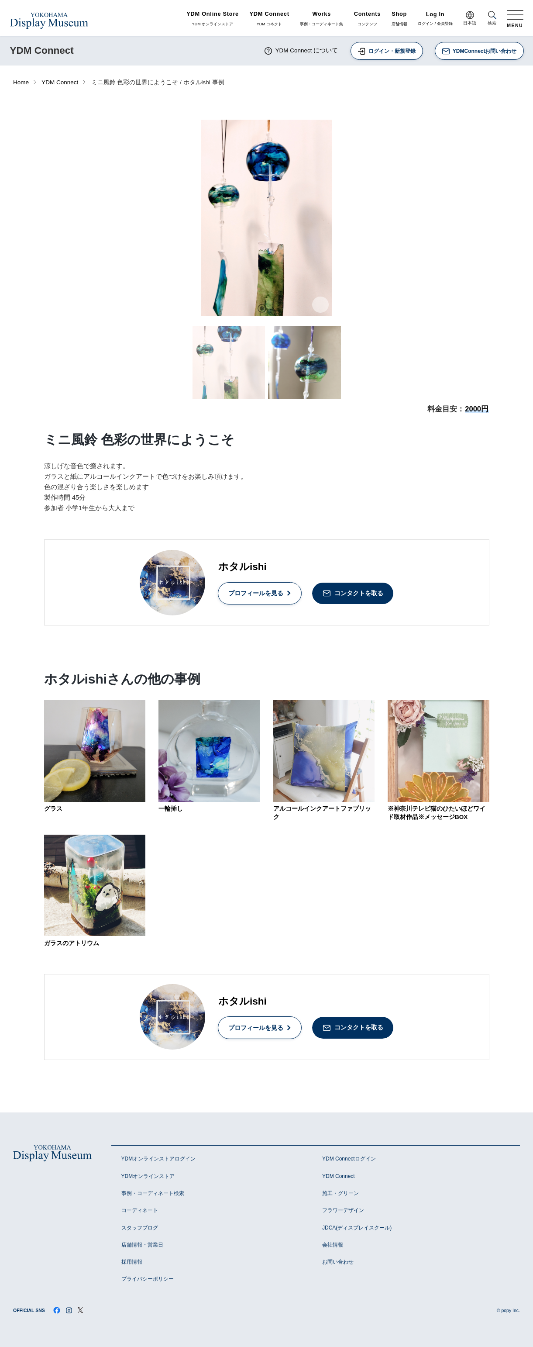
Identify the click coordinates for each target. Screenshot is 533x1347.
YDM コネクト (269, 18)
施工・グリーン (340, 1193)
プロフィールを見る (259, 593)
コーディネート (139, 1210)
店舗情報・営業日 (142, 1245)
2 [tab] (271, 308)
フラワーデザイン (343, 1210)
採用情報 (131, 1262)
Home (21, 82)
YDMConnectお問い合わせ (479, 51)
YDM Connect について (301, 50)
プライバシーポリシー (147, 1279)
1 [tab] (262, 308)
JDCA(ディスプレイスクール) (357, 1228)
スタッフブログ (139, 1228)
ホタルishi (242, 566)
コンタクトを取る (353, 593)
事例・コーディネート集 (321, 18)
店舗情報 (399, 18)
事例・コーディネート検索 (152, 1193)
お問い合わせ (338, 1262)
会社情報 (332, 1245)
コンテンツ (367, 18)
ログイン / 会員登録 (435, 19)
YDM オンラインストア (212, 18)
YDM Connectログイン (349, 1159)
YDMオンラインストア (148, 1176)
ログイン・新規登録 (386, 51)
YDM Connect (59, 82)
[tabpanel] (266, 218)
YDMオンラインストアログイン (158, 1159)
